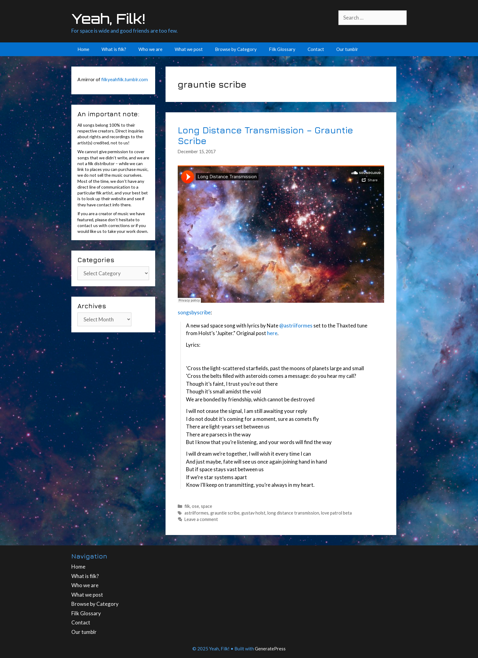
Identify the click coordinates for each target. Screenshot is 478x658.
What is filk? (114, 49)
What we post (189, 49)
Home (83, 49)
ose (195, 506)
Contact (316, 49)
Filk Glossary (282, 49)
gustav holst (253, 512)
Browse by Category (236, 49)
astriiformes (196, 512)
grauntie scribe (225, 512)
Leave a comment (201, 519)
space (206, 506)
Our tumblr (347, 49)
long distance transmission (293, 512)
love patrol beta (336, 512)
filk (187, 506)
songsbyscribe (194, 312)
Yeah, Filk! (108, 18)
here (271, 333)
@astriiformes (295, 325)
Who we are (150, 49)
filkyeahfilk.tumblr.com (124, 79)
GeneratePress (270, 648)
